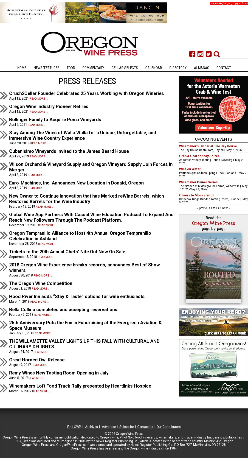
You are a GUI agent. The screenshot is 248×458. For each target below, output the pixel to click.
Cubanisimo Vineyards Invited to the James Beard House (69, 151)
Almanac (201, 68)
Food (71, 68)
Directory (178, 68)
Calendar (153, 68)
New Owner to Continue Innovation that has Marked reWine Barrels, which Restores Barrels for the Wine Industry (86, 198)
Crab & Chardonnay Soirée (199, 156)
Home (21, 68)
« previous (204, 208)
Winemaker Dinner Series (198, 182)
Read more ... (39, 98)
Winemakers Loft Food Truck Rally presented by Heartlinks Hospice (80, 386)
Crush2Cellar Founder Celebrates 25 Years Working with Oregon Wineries (86, 93)
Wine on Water (190, 169)
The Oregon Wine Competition (40, 283)
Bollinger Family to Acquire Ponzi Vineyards (55, 119)
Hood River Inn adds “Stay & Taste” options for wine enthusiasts (77, 296)
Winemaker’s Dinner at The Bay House (208, 146)
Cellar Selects (125, 68)
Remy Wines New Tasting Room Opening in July (59, 373)
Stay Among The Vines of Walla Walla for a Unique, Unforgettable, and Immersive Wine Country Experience (82, 135)
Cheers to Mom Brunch (196, 195)
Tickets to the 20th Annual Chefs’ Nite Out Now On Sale (67, 251)
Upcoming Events (213, 139)
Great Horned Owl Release (37, 360)
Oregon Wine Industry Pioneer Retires (48, 106)
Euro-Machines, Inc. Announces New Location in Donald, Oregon (76, 183)
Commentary (93, 68)
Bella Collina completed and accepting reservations (63, 309)
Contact (224, 68)
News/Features (46, 68)
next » (226, 208)
